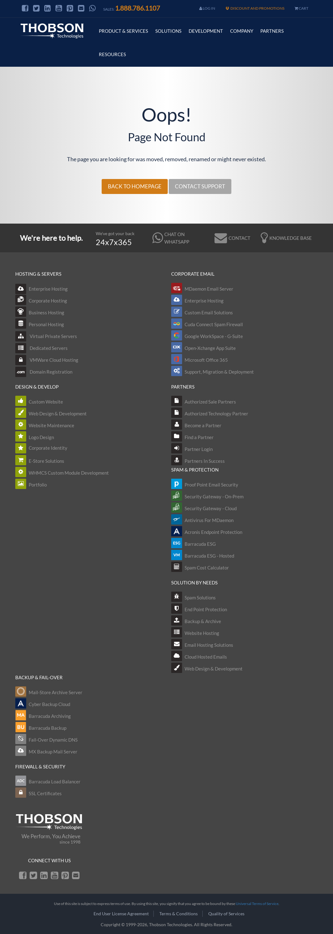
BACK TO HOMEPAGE (135, 186)
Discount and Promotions (254, 8)
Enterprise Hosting (41, 289)
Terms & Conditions (178, 913)
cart (301, 8)
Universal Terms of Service (257, 903)
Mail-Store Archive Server (55, 692)
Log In (207, 8)
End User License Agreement (121, 913)
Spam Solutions (200, 597)
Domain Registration (43, 372)
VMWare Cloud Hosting (46, 360)
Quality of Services (226, 913)
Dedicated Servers (41, 348)
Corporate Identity (48, 448)
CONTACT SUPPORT (200, 186)
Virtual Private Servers (46, 336)
